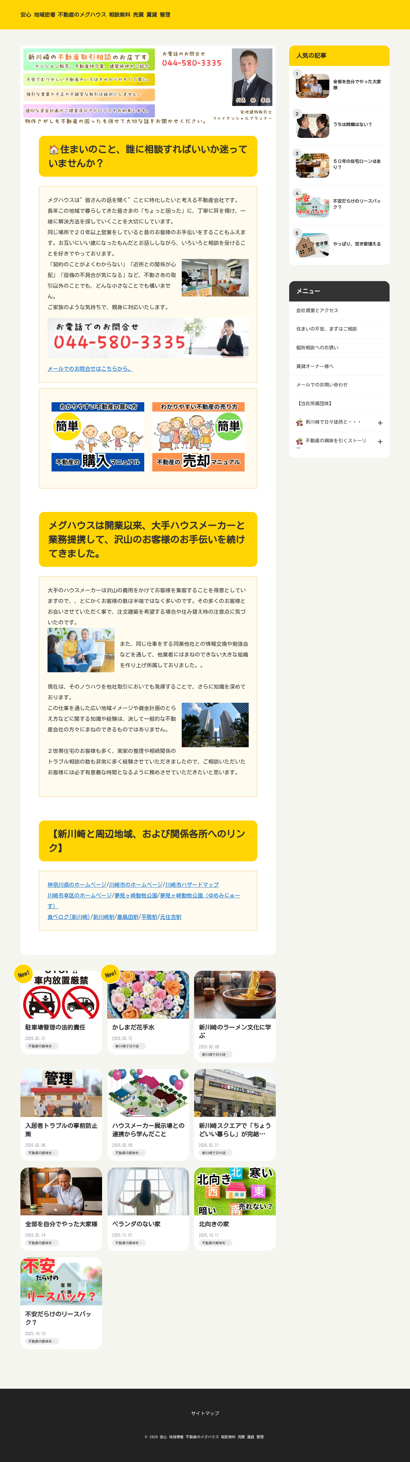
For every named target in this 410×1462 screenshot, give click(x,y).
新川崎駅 (103, 917)
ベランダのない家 (137, 1229)
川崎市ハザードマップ (192, 884)
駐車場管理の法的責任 (56, 1028)
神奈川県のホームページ (77, 884)
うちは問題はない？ (353, 124)
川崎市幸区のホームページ (80, 895)
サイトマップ (205, 1413)
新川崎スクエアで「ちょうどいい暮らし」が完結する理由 (232, 1137)
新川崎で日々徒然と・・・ (128, 1048)
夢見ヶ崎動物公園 (135, 895)
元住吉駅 (170, 917)
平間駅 (149, 917)
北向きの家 (214, 1229)
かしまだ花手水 (134, 1028)
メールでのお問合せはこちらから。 (90, 368)
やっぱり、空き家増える (358, 244)
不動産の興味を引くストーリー (41, 1048)
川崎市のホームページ (136, 884)
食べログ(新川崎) (69, 917)
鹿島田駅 (128, 917)
